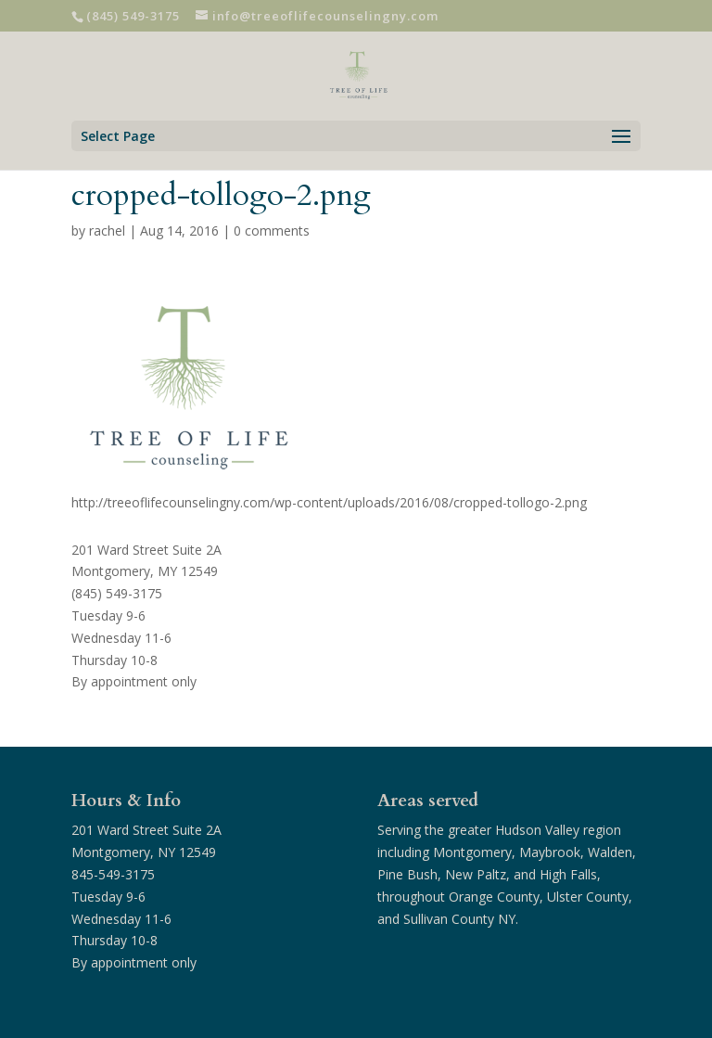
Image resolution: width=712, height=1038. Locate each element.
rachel (107, 230)
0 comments (272, 230)
